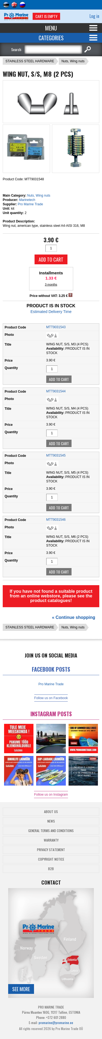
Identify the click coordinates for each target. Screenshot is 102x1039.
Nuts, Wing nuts (73, 61)
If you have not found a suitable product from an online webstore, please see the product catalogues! (51, 596)
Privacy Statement (51, 849)
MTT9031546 (56, 520)
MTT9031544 (56, 391)
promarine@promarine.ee (56, 1022)
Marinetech (27, 200)
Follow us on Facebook (51, 698)
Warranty (51, 840)
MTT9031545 (56, 455)
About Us (51, 811)
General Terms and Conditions (51, 830)
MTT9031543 (56, 327)
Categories (51, 38)
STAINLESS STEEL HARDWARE (29, 61)
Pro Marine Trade (30, 204)
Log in (94, 16)
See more (21, 989)
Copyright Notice (51, 859)
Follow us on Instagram (51, 794)
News (51, 821)
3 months (51, 284)
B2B (51, 868)
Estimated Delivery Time (51, 311)
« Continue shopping (73, 617)
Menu (51, 28)
